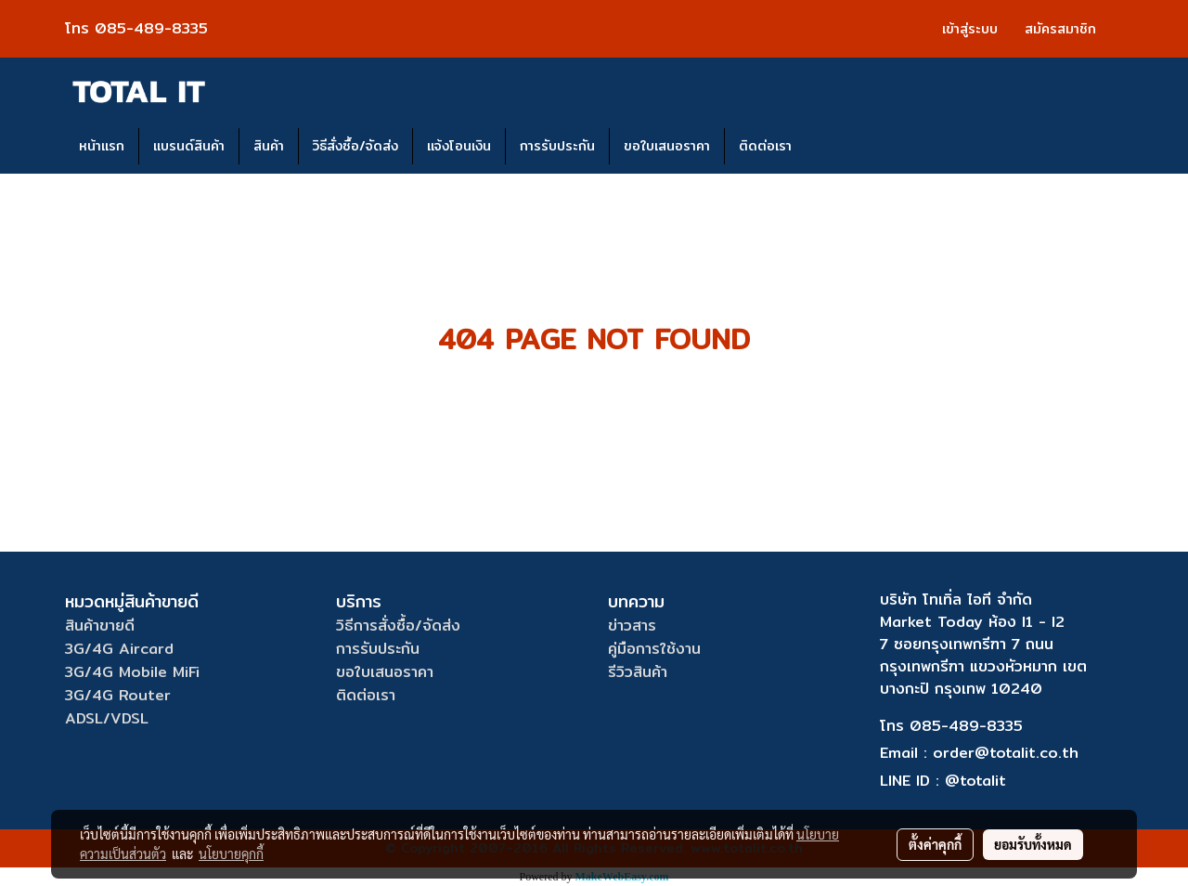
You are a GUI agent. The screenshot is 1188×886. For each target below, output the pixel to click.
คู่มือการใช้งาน (654, 648)
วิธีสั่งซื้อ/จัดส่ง (355, 146)
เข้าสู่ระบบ (970, 29)
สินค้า (268, 146)
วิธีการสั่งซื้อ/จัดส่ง (398, 625)
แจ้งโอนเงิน (459, 146)
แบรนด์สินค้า (189, 146)
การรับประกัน (557, 146)
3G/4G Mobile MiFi (132, 672)
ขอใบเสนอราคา (667, 146)
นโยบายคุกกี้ (231, 853)
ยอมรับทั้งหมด (1033, 844)
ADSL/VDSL (106, 718)
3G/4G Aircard (119, 648)
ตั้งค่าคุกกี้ (935, 844)
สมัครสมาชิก (1060, 29)
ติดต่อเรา (765, 146)
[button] (822, 146)
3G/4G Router (118, 695)
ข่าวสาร (632, 625)
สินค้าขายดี (100, 625)
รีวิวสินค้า (637, 672)
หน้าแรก (101, 146)
